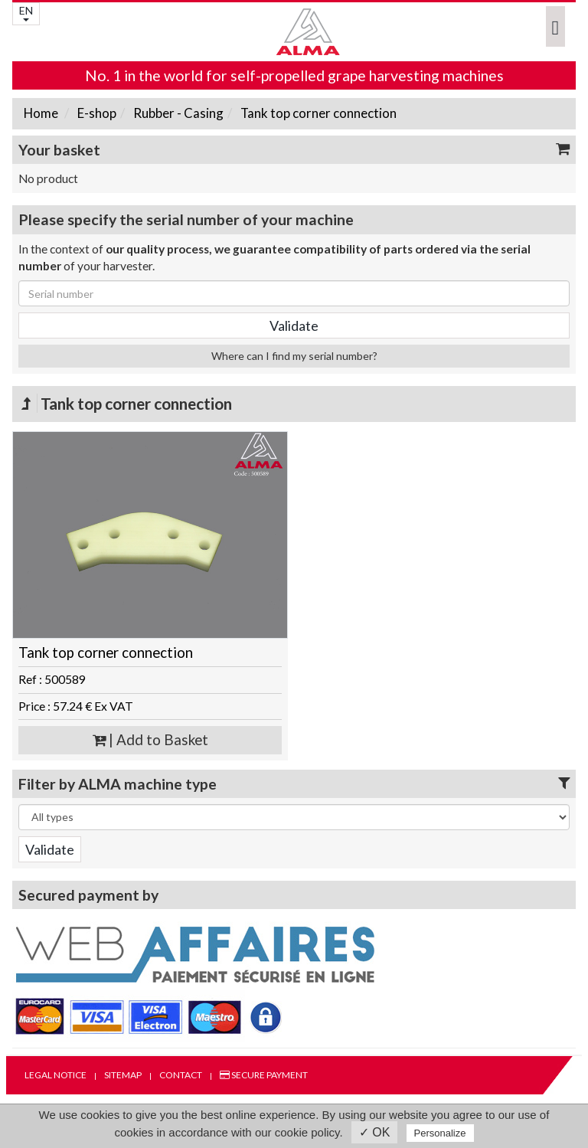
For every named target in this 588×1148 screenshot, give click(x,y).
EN (26, 12)
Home (41, 113)
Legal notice (55, 1075)
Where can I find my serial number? (294, 355)
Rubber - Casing (177, 113)
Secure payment (264, 1075)
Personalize (440, 1133)
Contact (180, 1075)
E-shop (95, 113)
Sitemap (123, 1075)
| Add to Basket (150, 739)
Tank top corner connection (317, 113)
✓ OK (374, 1132)
